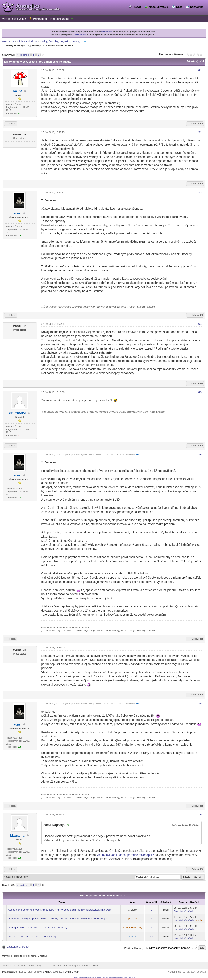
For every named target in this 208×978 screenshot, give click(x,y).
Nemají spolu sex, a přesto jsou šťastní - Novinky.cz (39, 927)
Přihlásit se (40, 18)
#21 (199, 70)
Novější (21, 876)
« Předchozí (23, 55)
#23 (199, 192)
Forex (133, 977)
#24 (199, 324)
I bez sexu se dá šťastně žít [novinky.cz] (32, 936)
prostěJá (132, 936)
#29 (199, 814)
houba (17, 91)
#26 (199, 454)
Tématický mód (195, 61)
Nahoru (22, 965)
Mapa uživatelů (158, 6)
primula (132, 918)
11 (151, 936)
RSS (96, 965)
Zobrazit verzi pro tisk (18, 946)
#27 (199, 647)
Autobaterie (119, 977)
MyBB (46, 971)
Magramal (17, 835)
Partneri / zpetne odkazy (80, 977)
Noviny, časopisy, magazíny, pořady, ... (61, 41)
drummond (17, 413)
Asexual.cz (8, 41)
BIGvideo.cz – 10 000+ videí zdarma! (99, 977)
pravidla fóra (80, 34)
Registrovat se (59, 18)
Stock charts (127, 977)
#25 (199, 392)
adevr (17, 213)
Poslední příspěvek (184, 911)
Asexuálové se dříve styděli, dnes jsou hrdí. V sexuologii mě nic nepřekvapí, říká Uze (59, 909)
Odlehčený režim (38, 965)
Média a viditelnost (27, 41)
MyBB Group (72, 971)
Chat (179, 6)
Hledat (136, 6)
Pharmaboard (9, 971)
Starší (10, 876)
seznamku (106, 31)
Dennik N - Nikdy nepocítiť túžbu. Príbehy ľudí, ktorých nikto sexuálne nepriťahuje (57, 918)
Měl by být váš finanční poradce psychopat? (125, 855)
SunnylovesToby (132, 927)
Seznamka (196, 6)
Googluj (113, 977)
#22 (199, 132)
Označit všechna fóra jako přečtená (70, 965)
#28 (199, 703)
